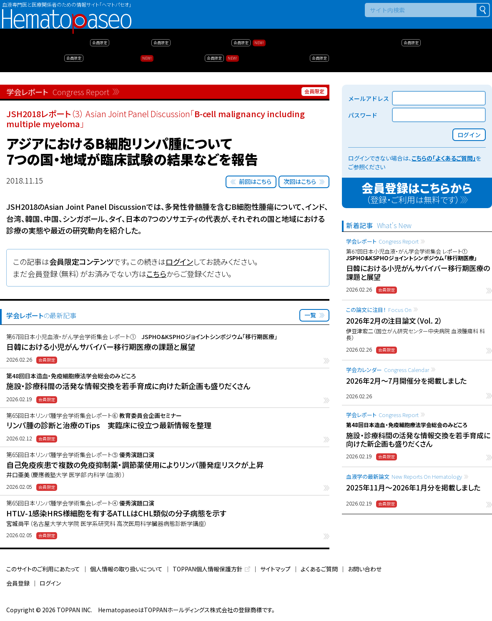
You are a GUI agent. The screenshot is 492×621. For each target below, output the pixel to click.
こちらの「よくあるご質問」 (444, 158)
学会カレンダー (387, 369)
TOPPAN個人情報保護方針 (208, 569)
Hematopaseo (67, 12)
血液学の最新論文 (404, 476)
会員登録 (18, 583)
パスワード (362, 115)
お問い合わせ (365, 569)
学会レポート (382, 241)
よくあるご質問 (319, 569)
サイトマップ (275, 569)
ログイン (179, 261)
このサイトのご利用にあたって (43, 569)
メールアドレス (368, 98)
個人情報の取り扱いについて (126, 569)
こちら (156, 273)
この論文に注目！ (379, 309)
